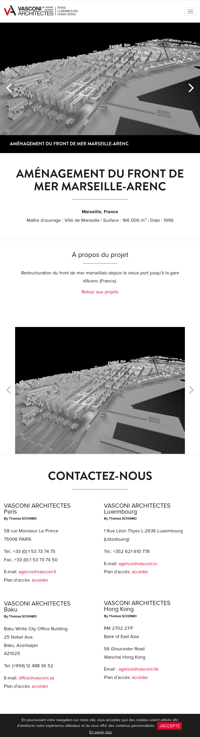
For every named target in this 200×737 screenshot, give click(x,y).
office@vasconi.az (36, 678)
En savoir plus (100, 732)
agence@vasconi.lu (137, 563)
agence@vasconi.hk (138, 669)
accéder (40, 580)
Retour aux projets (100, 291)
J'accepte (169, 726)
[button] (8, 88)
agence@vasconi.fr (37, 571)
